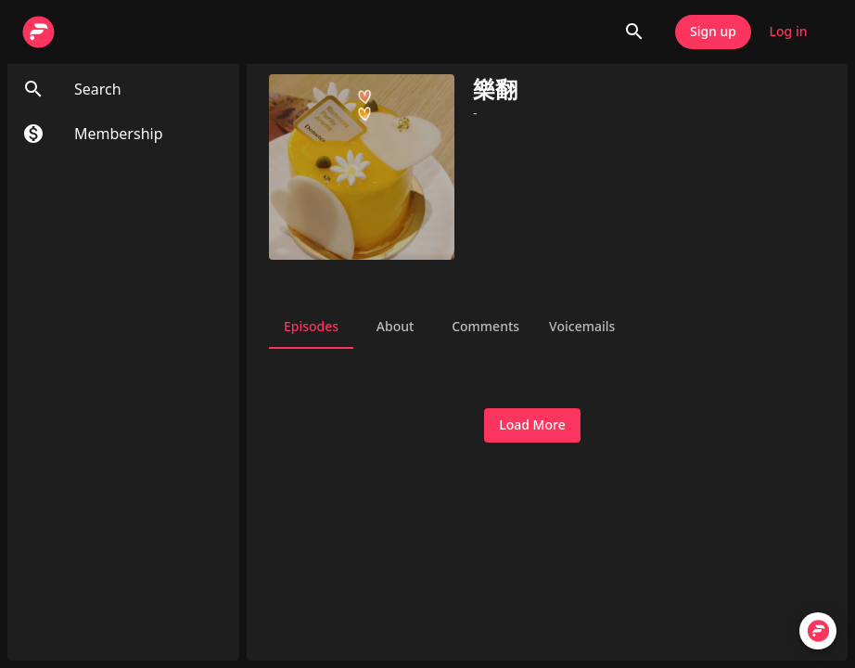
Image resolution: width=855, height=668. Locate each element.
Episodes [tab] (311, 326)
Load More (532, 425)
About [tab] (395, 326)
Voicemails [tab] (582, 326)
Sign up (713, 32)
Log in (788, 32)
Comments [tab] (485, 326)
